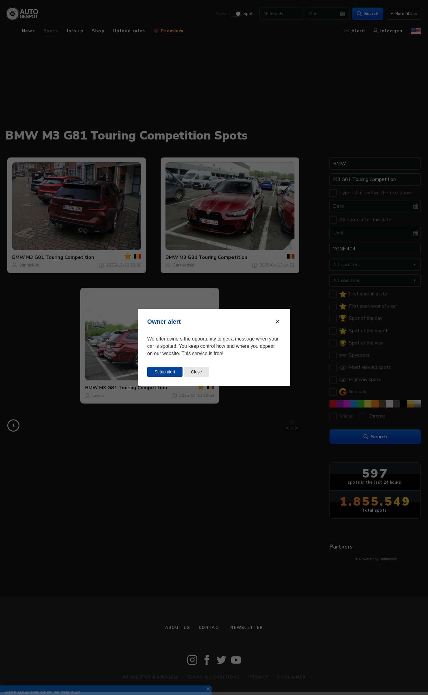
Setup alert (165, 371)
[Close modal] (277, 322)
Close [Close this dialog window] (196, 371)
